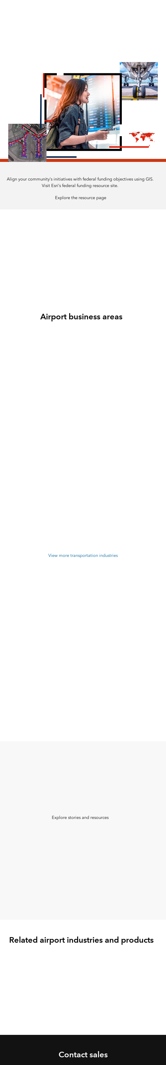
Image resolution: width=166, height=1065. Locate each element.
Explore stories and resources (80, 817)
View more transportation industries (83, 555)
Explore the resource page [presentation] (80, 197)
